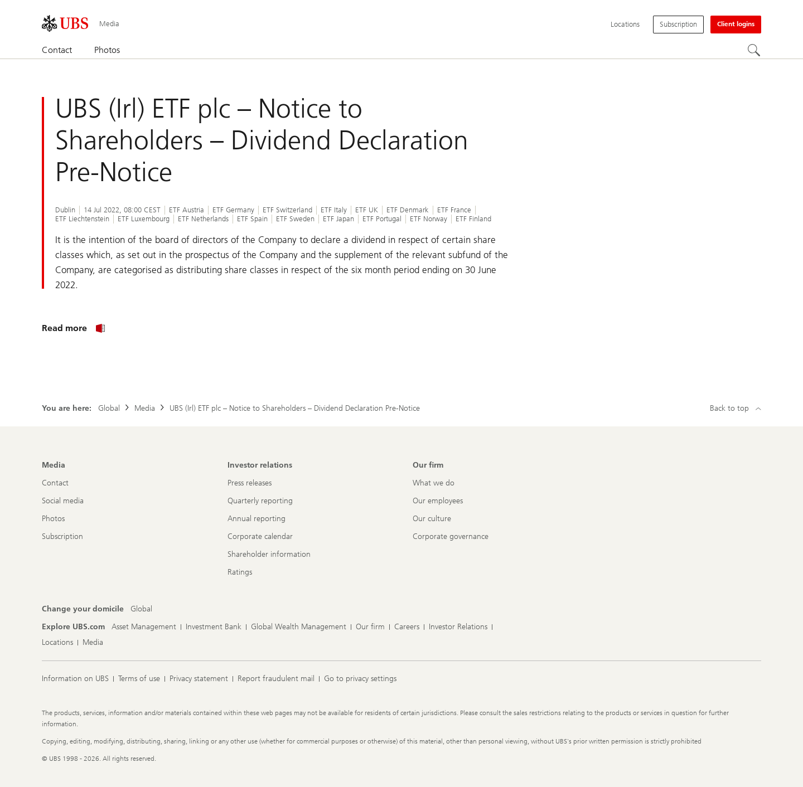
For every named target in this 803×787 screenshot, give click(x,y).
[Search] (754, 50)
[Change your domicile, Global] (141, 609)
